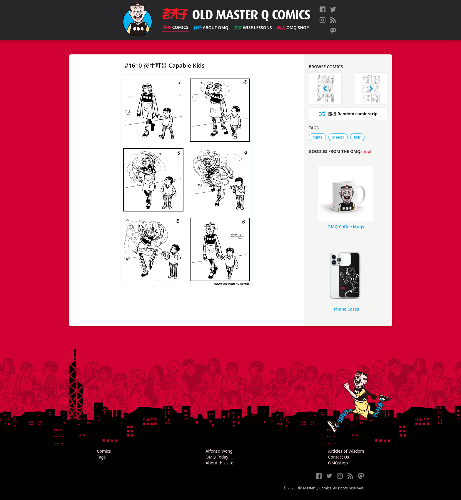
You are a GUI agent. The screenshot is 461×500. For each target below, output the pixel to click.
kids (357, 137)
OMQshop (338, 463)
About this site (219, 463)
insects (338, 137)
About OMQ (210, 27)
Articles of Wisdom (346, 451)
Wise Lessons (253, 27)
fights (317, 137)
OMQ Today (217, 457)
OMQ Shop (293, 27)
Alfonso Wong (219, 451)
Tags (101, 457)
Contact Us (338, 457)
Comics (175, 27)
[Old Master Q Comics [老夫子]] (137, 20)
